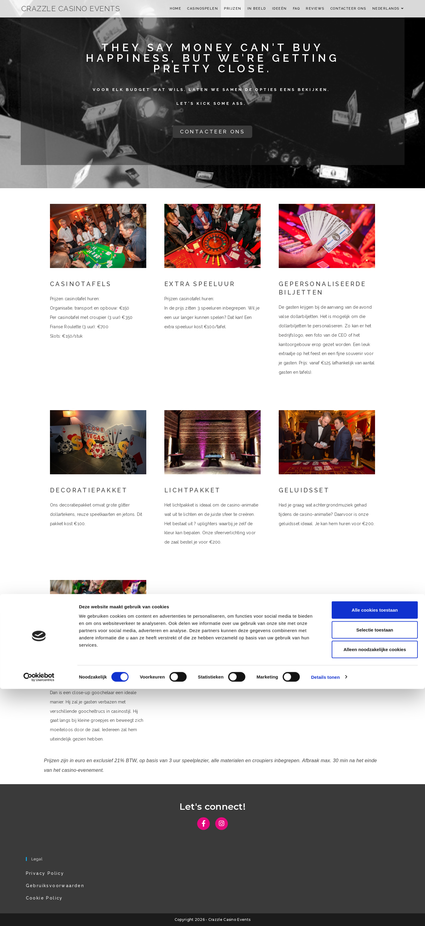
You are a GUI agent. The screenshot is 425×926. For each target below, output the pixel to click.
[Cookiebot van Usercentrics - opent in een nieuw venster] (39, 914)
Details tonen (325, 914)
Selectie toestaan (374, 866)
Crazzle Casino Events (70, 8)
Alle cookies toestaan (375, 847)
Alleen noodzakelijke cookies (374, 886)
